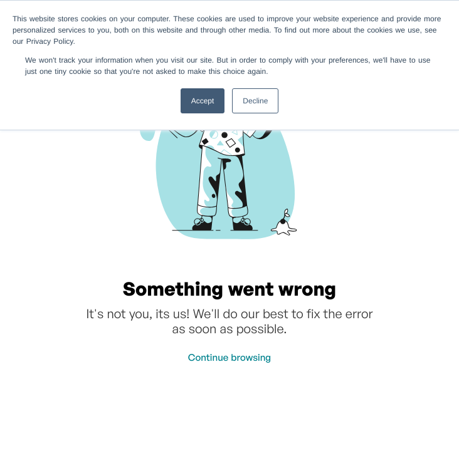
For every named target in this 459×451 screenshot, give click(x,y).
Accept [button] (202, 100)
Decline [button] (255, 100)
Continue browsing (229, 357)
